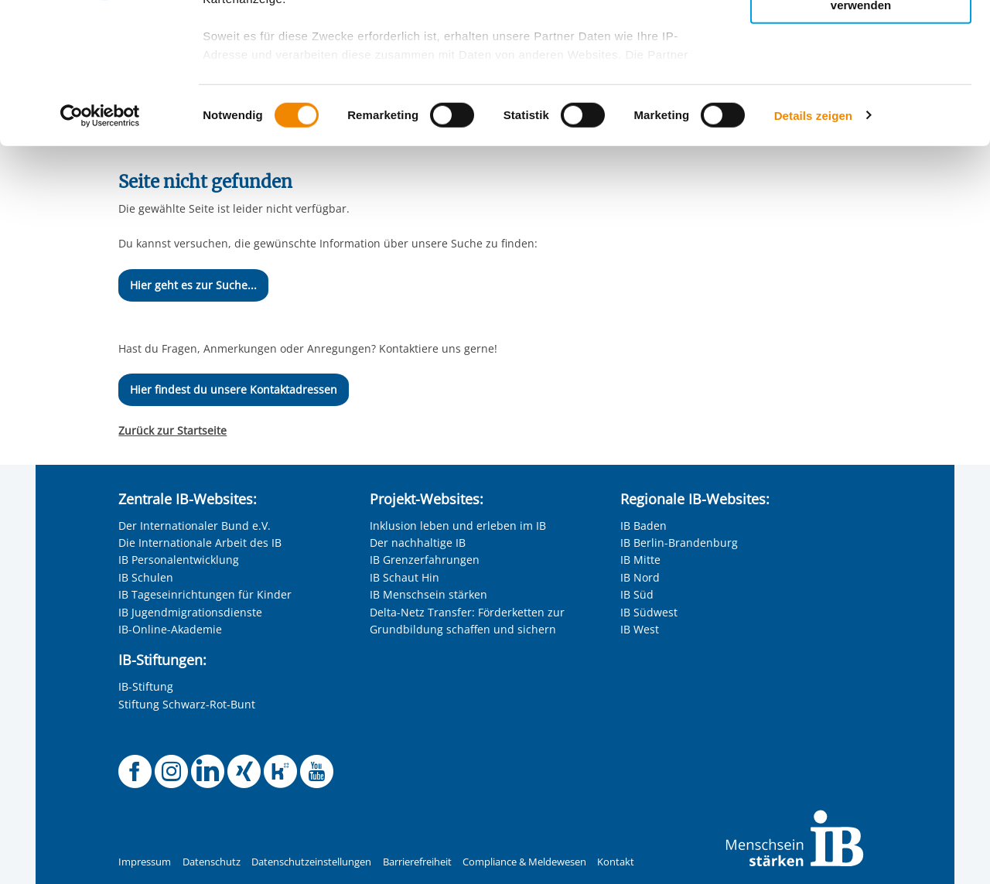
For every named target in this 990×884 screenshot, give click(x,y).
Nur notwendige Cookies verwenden (861, 130)
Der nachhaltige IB (418, 542)
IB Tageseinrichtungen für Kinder (205, 594)
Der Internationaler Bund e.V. (194, 525)
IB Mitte (640, 559)
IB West (639, 629)
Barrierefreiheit (417, 862)
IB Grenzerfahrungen (425, 559)
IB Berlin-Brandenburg (679, 542)
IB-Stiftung (145, 686)
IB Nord (640, 577)
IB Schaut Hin (404, 577)
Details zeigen (813, 247)
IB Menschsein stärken (428, 594)
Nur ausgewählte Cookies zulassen (861, 81)
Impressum (144, 862)
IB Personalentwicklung (178, 559)
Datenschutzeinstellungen (311, 862)
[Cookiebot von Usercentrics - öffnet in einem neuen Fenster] (100, 247)
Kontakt (615, 862)
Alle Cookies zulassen (861, 37)
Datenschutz (212, 862)
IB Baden (643, 525)
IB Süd (637, 594)
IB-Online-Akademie (170, 629)
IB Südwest (649, 612)
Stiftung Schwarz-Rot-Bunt (186, 704)
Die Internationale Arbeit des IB (200, 542)
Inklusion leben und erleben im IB (458, 525)
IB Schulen (145, 577)
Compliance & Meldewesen (524, 862)
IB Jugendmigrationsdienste (190, 612)
